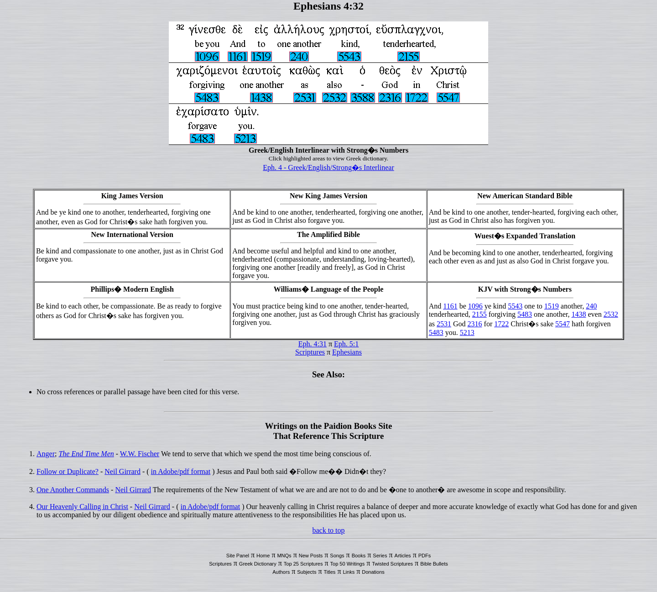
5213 (467, 332)
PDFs (424, 555)
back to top (328, 530)
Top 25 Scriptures (303, 563)
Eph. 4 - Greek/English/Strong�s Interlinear (328, 167)
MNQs (284, 555)
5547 (562, 324)
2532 (611, 314)
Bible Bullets (434, 563)
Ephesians (347, 352)
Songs (337, 555)
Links (349, 572)
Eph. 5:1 (346, 344)
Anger (45, 454)
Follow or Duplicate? (67, 471)
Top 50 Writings (347, 563)
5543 (515, 306)
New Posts (311, 555)
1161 (450, 306)
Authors (281, 572)
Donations (373, 572)
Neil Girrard (122, 471)
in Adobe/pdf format (181, 471)
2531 (444, 324)
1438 (578, 314)
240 (591, 306)
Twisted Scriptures (392, 563)
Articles (403, 555)
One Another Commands (72, 490)
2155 (479, 314)
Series (380, 555)
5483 (524, 314)
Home (263, 555)
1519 (551, 306)
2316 (475, 324)
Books (359, 555)
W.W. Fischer (139, 454)
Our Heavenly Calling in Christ (82, 506)
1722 (501, 324)
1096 (475, 306)
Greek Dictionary (257, 563)
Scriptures (310, 352)
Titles (330, 572)
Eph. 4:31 (312, 344)
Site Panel (237, 555)
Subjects (306, 572)
